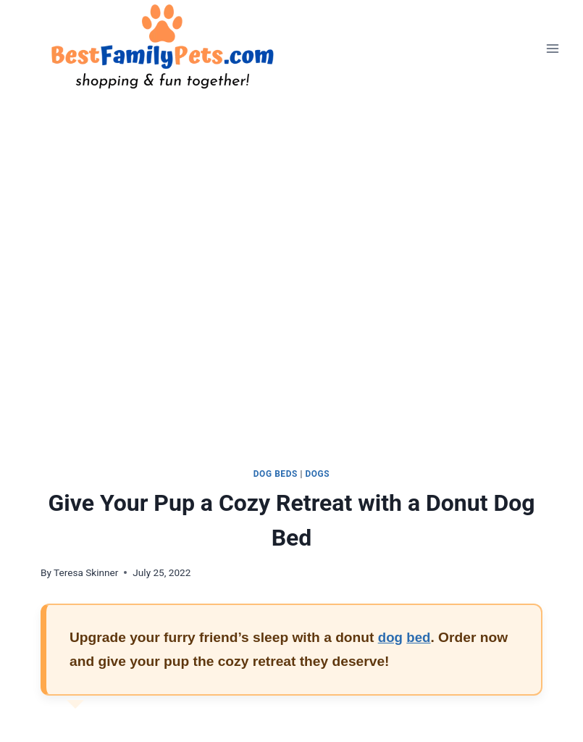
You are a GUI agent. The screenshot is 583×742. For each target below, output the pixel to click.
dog (390, 637)
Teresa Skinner (86, 572)
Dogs (317, 474)
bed (419, 637)
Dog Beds (275, 474)
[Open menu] (552, 48)
